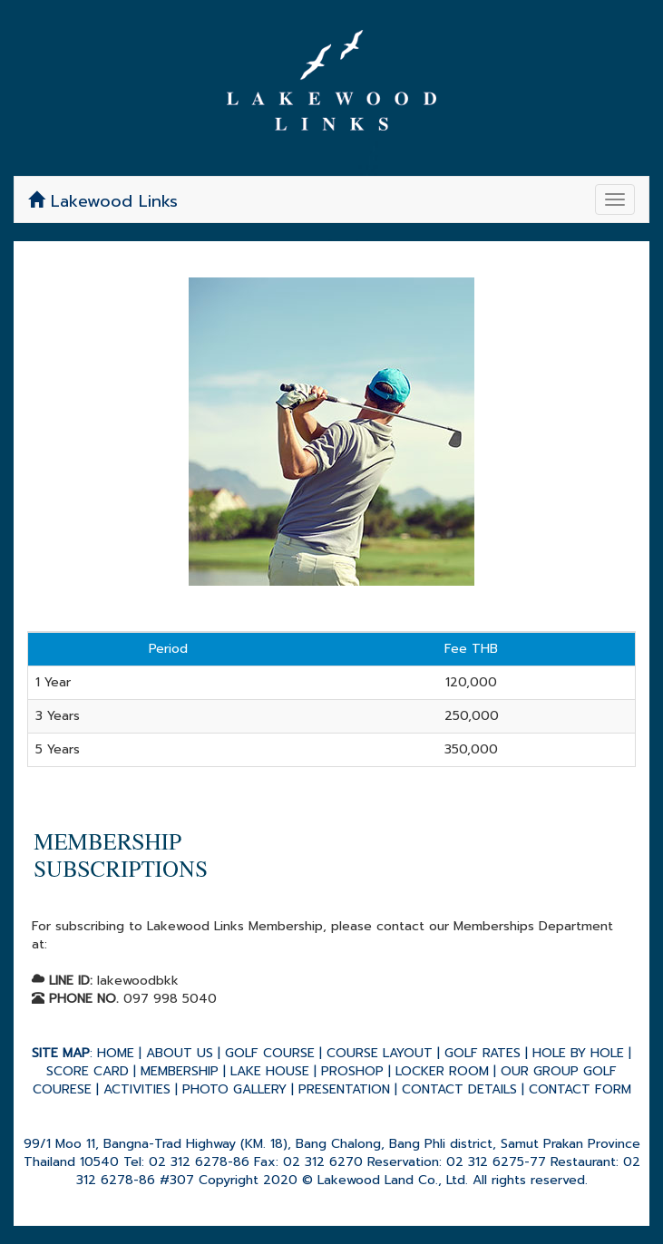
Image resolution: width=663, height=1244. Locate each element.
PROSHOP (352, 1071)
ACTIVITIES (137, 1089)
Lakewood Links (103, 201)
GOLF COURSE (270, 1053)
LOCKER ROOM (442, 1071)
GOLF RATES (482, 1053)
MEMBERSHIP (180, 1071)
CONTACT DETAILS (459, 1089)
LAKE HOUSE (269, 1071)
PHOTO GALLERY (234, 1089)
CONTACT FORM (580, 1089)
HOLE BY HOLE (578, 1053)
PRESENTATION (344, 1089)
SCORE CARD (87, 1071)
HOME (115, 1053)
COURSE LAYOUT (380, 1053)
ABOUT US (179, 1053)
